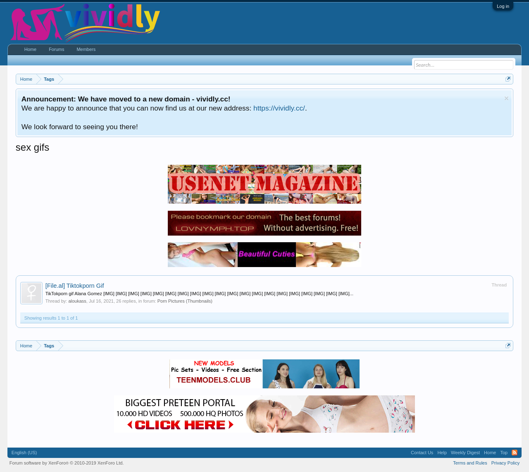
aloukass (77, 301)
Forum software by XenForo (67, 462)
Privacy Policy (505, 462)
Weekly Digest (465, 452)
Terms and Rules (470, 462)
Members (85, 49)
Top (504, 452)
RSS (514, 452)
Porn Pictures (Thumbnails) (184, 301)
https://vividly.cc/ (279, 108)
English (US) (24, 452)
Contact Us (422, 452)
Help (442, 452)
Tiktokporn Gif (74, 285)
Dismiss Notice (506, 98)
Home (30, 49)
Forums (56, 49)
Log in (503, 6)
